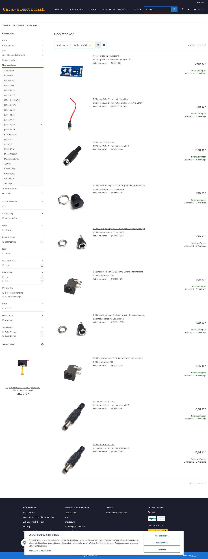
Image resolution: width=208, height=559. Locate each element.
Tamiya (7, 164)
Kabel (4, 40)
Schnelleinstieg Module (116, 512)
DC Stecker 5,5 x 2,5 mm (103, 444)
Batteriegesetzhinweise (75, 526)
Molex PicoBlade (11, 159)
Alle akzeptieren (161, 536)
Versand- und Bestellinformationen (39, 517)
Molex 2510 (9, 149)
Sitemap (27, 526)
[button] (182, 9)
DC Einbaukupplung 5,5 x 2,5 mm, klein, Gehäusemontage (119, 315)
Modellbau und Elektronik (13, 55)
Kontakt (200, 2)
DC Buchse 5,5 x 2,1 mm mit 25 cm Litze (110, 99)
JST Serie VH (9, 119)
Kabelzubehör (8, 45)
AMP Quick (9, 70)
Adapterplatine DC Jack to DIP (106, 56)
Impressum (33, 551)
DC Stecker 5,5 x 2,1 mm (103, 401)
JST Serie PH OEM (12, 100)
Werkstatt (6, 193)
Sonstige (8, 183)
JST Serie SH (9, 110)
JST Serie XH (9, 124)
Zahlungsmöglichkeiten (33, 522)
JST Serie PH (9, 95)
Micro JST (8, 144)
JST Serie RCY (10, 105)
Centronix (8, 75)
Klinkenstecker (10, 134)
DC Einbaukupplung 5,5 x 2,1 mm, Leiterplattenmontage (118, 271)
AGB (66, 517)
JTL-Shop (194, 555)
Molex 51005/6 (10, 154)
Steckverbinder (9, 65)
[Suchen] (158, 9)
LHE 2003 (8, 139)
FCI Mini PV (9, 80)
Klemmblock (9, 168)
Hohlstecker (9, 173)
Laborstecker (10, 178)
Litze (4, 50)
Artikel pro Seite (81, 45)
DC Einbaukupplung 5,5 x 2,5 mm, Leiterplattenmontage (118, 358)
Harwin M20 (9, 85)
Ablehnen (162, 550)
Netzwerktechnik (9, 60)
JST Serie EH (9, 90)
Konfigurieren (161, 543)
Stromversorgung (10, 188)
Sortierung (61, 45)
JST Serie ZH (9, 129)
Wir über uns (29, 512)
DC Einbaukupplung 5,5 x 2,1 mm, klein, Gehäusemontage (119, 228)
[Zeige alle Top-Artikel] (42, 344)
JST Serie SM (9, 115)
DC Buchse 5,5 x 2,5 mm (103, 142)
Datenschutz (46, 551)
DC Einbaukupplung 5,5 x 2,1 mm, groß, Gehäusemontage (119, 185)
